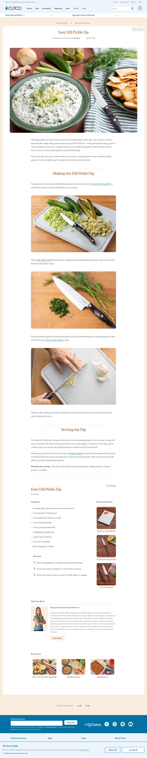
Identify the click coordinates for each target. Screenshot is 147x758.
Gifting (77, 9)
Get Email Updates (18, 720)
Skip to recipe (137, 30)
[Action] (132, 8)
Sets (37, 9)
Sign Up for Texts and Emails (83, 16)
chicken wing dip (76, 454)
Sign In (115, 2)
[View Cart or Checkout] (140, 10)
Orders (133, 2)
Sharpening (124, 2)
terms (41, 728)
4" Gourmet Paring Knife (100, 185)
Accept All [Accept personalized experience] (133, 750)
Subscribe (71, 723)
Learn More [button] (57, 639)
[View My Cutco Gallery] (92, 725)
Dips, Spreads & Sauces (82, 24)
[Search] (123, 9)
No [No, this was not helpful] (87, 707)
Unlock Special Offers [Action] (14, 16)
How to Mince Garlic (55, 341)
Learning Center (62, 24)
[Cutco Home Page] (13, 9)
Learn (85, 9)
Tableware (59, 9)
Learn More (84, 750)
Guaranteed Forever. (29, 2)
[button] (51, 16)
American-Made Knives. (13, 2)
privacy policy (51, 728)
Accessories (47, 9)
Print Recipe (111, 487)
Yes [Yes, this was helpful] (79, 707)
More (69, 9)
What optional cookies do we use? (15, 753)
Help (140, 2)
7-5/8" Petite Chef (43, 261)
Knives (29, 9)
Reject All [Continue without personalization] (112, 750)
